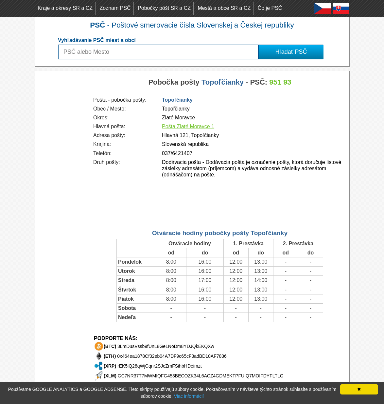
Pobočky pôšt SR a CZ (164, 8)
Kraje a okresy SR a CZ (65, 8)
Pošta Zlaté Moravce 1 (188, 126)
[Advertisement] (61, 169)
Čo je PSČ (270, 8)
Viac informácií (189, 396)
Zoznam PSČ (115, 8)
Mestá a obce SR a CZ (224, 8)
